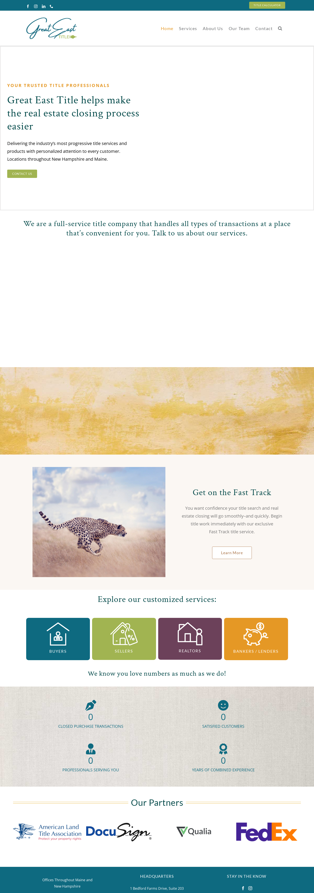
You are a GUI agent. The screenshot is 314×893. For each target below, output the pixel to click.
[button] (280, 28)
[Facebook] (243, 888)
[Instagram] (250, 888)
